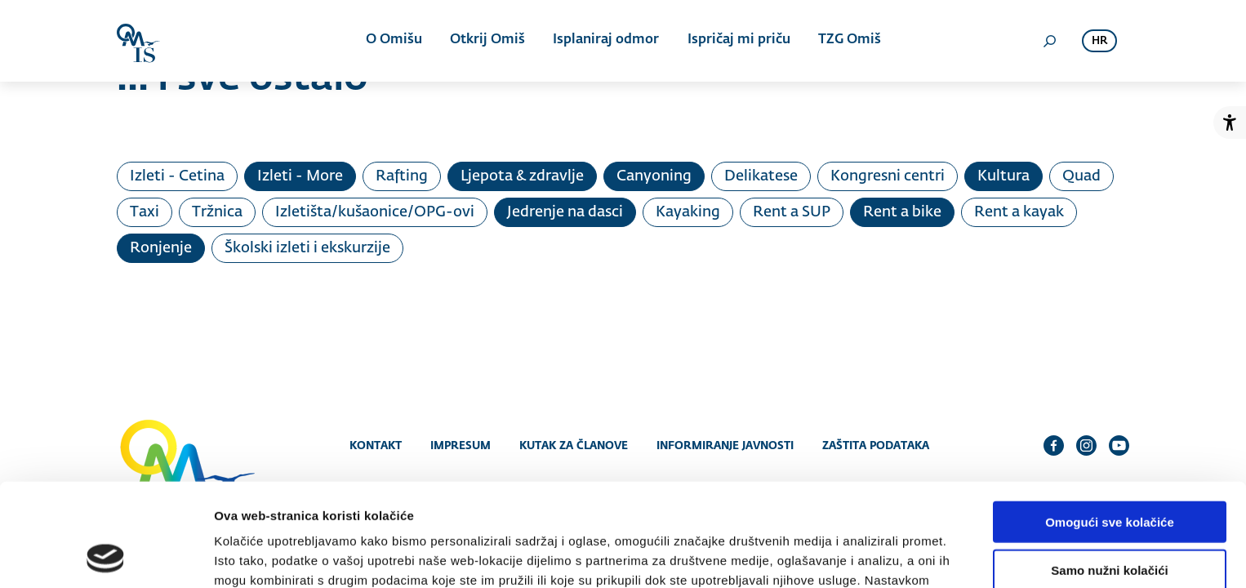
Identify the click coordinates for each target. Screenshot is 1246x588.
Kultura (1003, 176)
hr (1099, 41)
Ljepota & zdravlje (522, 176)
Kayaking (688, 212)
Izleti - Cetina (177, 176)
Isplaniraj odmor (606, 40)
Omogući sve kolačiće (1109, 425)
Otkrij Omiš (487, 40)
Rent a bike (902, 212)
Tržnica (217, 212)
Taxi (144, 212)
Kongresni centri (887, 176)
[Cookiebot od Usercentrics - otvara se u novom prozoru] (105, 556)
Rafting (402, 176)
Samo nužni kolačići (1109, 473)
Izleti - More (300, 176)
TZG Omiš (848, 40)
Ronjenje (161, 248)
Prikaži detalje (846, 556)
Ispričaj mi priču (738, 40)
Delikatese (761, 176)
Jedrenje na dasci (565, 212)
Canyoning (654, 176)
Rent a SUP (791, 212)
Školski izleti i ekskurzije (307, 248)
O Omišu (394, 40)
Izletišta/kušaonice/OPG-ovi (374, 212)
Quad (1081, 176)
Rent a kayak (1019, 212)
